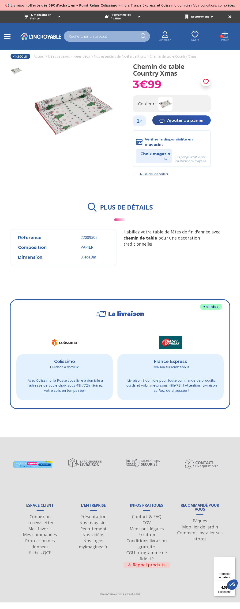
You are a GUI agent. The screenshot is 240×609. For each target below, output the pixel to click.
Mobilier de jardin (200, 533)
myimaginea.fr (93, 553)
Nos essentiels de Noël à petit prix (120, 56)
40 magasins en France (45, 16)
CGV (146, 529)
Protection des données (40, 550)
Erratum (146, 541)
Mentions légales (147, 535)
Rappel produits (146, 571)
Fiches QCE (40, 559)
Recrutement (202, 16)
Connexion (40, 523)
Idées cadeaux (59, 56)
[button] (232, 584)
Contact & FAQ (146, 523)
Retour (20, 56)
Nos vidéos (93, 541)
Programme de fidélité (125, 16)
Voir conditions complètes (214, 5)
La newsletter (40, 529)
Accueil (39, 56)
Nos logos (93, 547)
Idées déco (81, 56)
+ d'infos (210, 307)
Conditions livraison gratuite (147, 550)
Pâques (200, 527)
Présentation (93, 523)
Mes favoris (40, 535)
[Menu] (232, 559)
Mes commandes (40, 541)
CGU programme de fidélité (146, 562)
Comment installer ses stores (200, 542)
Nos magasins (93, 529)
